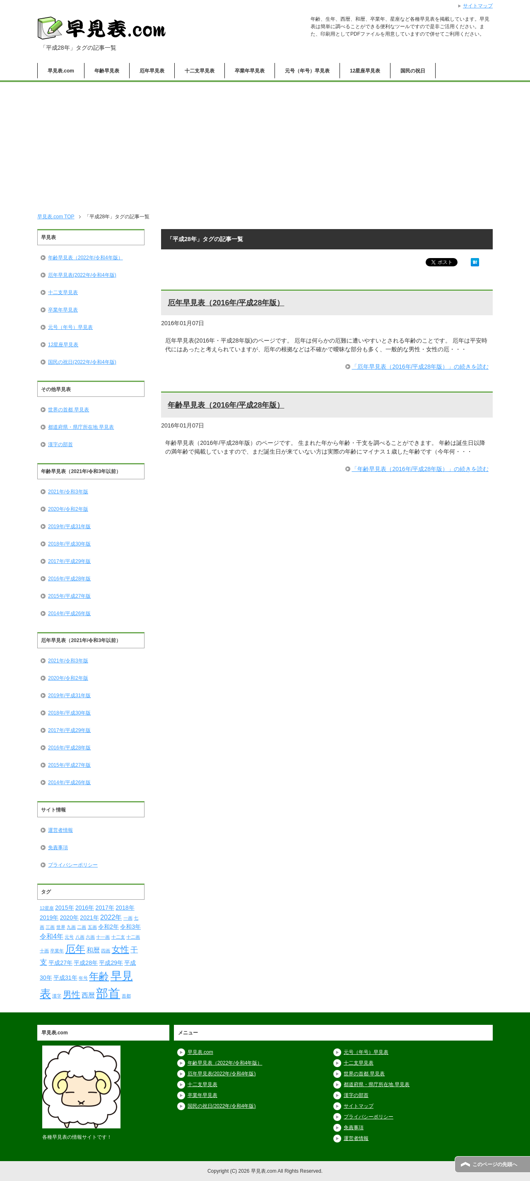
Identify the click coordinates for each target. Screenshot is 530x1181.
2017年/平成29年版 (69, 561)
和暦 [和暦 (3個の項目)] (93, 950)
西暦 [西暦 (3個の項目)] (88, 995)
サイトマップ (358, 1106)
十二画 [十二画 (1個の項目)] (133, 937)
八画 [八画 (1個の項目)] (79, 937)
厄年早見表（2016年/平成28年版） (226, 303)
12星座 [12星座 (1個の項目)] (47, 908)
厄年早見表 (152, 71)
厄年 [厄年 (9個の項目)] (75, 948)
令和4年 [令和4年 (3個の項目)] (51, 936)
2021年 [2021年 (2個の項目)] (89, 917)
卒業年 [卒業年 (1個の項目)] (57, 950)
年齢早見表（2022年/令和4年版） (85, 258)
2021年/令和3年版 (68, 492)
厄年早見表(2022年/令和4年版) (82, 275)
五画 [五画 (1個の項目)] (92, 927)
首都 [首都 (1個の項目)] (126, 995)
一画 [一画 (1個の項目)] (127, 917)
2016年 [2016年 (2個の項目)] (84, 907)
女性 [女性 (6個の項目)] (120, 949)
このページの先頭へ (494, 1164)
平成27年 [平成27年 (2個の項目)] (60, 962)
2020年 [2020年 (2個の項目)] (69, 917)
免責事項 (58, 847)
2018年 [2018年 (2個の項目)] (125, 907)
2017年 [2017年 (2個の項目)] (105, 907)
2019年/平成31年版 (69, 526)
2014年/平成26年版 (69, 613)
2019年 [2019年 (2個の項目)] (49, 917)
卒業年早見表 (250, 71)
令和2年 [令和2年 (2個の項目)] (108, 926)
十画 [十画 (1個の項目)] (44, 950)
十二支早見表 (199, 71)
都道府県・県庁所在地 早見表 (81, 427)
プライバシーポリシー (73, 865)
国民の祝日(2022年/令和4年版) (82, 362)
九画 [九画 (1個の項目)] (71, 927)
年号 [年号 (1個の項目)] (83, 978)
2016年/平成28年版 (69, 579)
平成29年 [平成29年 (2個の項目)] (111, 962)
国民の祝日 (412, 71)
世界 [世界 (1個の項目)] (60, 927)
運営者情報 (60, 830)
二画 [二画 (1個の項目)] (81, 927)
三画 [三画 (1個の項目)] (50, 927)
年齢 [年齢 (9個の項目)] (99, 976)
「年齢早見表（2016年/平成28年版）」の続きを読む (420, 469)
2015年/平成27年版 (69, 596)
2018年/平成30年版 (69, 544)
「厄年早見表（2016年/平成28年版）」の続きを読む (420, 366)
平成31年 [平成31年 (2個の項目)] (65, 977)
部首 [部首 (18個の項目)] (108, 993)
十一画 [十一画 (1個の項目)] (103, 937)
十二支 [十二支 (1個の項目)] (118, 937)
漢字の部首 (60, 444)
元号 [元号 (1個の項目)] (69, 937)
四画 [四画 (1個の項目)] (105, 950)
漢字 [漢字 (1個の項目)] (56, 995)
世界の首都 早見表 (68, 410)
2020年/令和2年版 (68, 509)
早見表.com (61, 71)
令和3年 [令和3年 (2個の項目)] (130, 926)
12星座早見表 (365, 71)
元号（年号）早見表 (307, 71)
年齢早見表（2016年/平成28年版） (226, 405)
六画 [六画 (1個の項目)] (90, 937)
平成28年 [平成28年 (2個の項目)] (86, 962)
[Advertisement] (265, 144)
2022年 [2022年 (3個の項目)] (111, 917)
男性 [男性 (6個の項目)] (71, 994)
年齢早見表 (106, 71)
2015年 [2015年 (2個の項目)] (64, 907)
